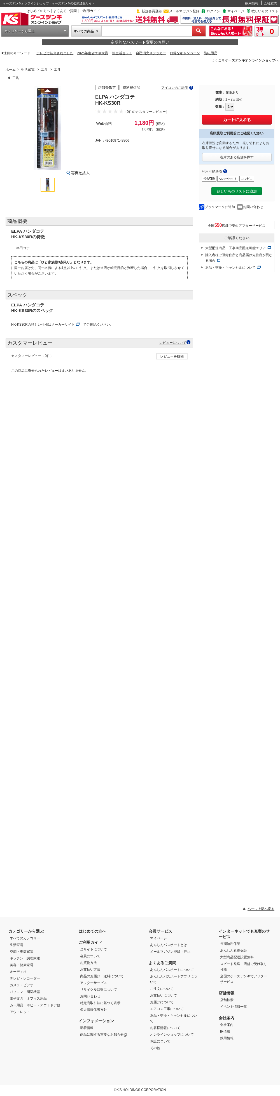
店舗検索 (227, 1000)
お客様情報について (165, 1028)
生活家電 (27, 70)
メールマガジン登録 (184, 11)
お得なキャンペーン (185, 53)
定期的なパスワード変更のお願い (140, 42)
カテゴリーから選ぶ (19, 31)
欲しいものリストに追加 (237, 191)
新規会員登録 (152, 11)
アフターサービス (93, 983)
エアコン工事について (167, 1009)
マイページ (235, 11)
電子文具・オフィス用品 (28, 998)
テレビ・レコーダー (25, 978)
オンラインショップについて (172, 1035)
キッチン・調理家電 (25, 958)
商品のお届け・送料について (102, 976)
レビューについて (172, 342)
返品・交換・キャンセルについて (230, 268)
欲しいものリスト (264, 11)
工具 (44, 70)
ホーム (11, 70)
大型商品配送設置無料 (237, 957)
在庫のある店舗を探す (237, 157)
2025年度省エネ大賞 (92, 53)
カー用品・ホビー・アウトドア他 (35, 1005)
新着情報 (87, 1028)
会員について (90, 956)
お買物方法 (88, 963)
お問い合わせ (253, 207)
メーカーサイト (63, 325)
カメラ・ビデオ (21, 985)
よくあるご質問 (65, 11)
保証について (160, 1041)
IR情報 (225, 1031)
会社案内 (270, 3)
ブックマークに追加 (220, 207)
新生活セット (122, 53)
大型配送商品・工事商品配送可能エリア (235, 248)
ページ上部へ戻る (261, 909)
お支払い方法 (90, 969)
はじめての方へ (38, 11)
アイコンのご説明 (174, 88)
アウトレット (20, 1012)
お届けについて (162, 1002)
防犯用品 (210, 53)
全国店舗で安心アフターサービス (237, 225)
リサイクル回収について (98, 990)
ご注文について (162, 989)
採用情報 (251, 3)
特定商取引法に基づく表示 (100, 1003)
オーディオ (18, 972)
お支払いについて (163, 995)
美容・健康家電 (21, 965)
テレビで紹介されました (54, 53)
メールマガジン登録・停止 (170, 952)
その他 (155, 1048)
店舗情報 (226, 993)
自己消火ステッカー (151, 53)
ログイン (213, 11)
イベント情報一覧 (233, 1007)
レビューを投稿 (172, 356)
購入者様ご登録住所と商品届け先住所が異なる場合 (238, 258)
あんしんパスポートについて (172, 970)
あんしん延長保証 (233, 950)
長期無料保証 (230, 944)
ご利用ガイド (90, 11)
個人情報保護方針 (93, 1010)
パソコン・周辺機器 (25, 992)
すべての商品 (84, 31)
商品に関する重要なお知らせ (103, 1035)
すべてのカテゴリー (25, 938)
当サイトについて (93, 949)
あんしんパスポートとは (168, 945)
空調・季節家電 (21, 952)
